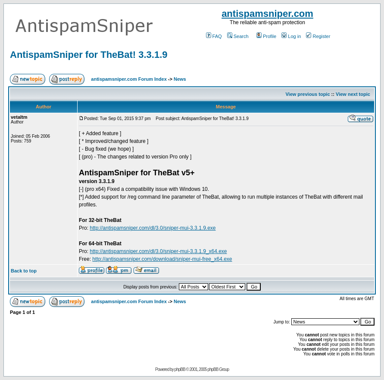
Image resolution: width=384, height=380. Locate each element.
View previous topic (307, 94)
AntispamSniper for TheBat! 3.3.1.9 (89, 54)
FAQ (214, 36)
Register (318, 36)
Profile (266, 36)
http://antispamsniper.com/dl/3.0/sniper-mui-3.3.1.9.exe (152, 228)
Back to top (24, 270)
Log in (291, 36)
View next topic (353, 94)
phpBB (180, 369)
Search (238, 36)
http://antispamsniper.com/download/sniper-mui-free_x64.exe (162, 259)
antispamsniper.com (267, 13)
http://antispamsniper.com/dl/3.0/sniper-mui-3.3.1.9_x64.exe (158, 251)
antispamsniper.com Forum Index (128, 79)
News (180, 79)
